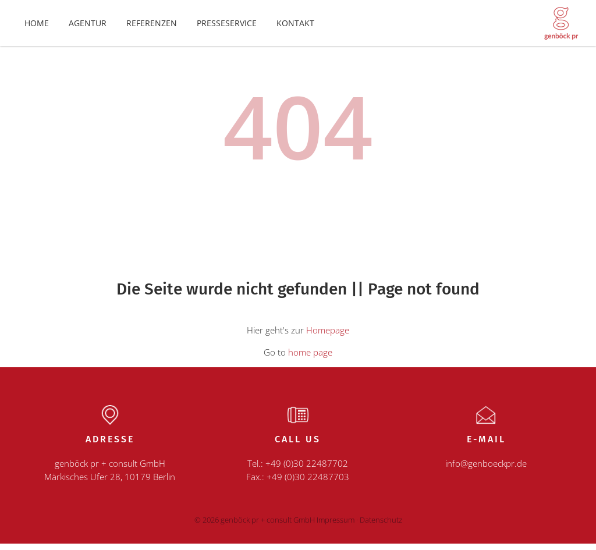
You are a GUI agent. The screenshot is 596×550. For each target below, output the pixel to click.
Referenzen (151, 26)
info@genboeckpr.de (486, 470)
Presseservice (227, 26)
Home (36, 26)
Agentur (88, 26)
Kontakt (295, 26)
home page (310, 358)
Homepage (327, 337)
